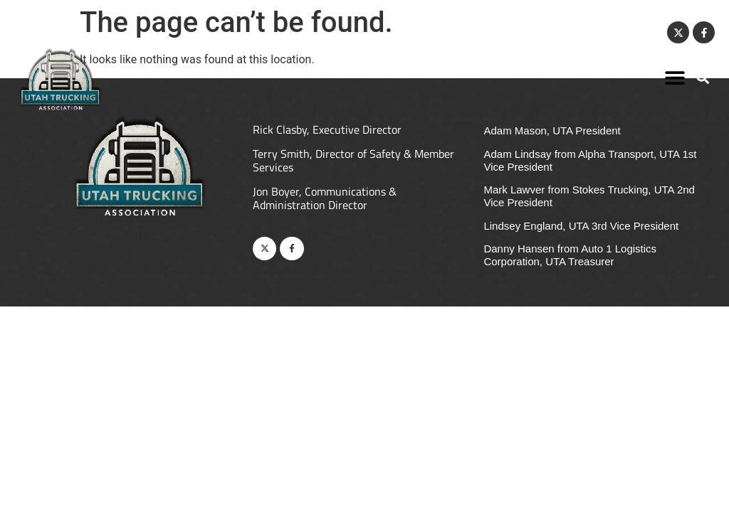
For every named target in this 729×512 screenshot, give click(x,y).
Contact (637, 32)
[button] (675, 77)
